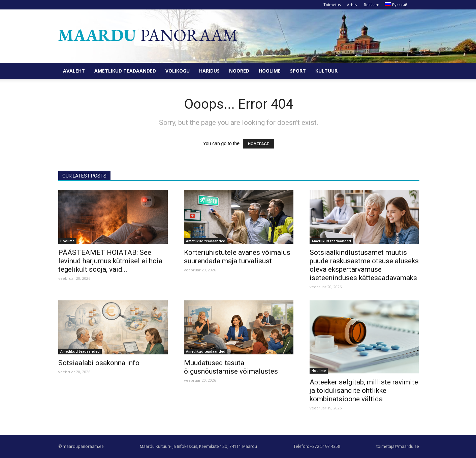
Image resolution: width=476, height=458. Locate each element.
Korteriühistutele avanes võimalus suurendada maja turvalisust (237, 256)
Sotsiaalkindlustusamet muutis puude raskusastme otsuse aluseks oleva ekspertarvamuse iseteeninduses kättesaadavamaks (364, 265)
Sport (298, 71)
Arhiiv (352, 4)
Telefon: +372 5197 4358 (316, 446)
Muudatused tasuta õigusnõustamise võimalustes (231, 367)
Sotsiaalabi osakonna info (98, 363)
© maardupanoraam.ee (81, 446)
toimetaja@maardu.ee (397, 446)
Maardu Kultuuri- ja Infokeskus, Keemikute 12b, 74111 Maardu (198, 446)
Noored (239, 71)
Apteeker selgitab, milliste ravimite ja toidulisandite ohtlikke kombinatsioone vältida (364, 390)
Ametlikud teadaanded (125, 71)
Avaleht (74, 71)
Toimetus (332, 4)
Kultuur (326, 71)
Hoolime (270, 71)
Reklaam (371, 4)
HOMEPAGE (258, 144)
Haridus (209, 71)
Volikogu (177, 71)
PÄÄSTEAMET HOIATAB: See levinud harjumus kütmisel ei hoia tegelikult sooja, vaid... (110, 260)
